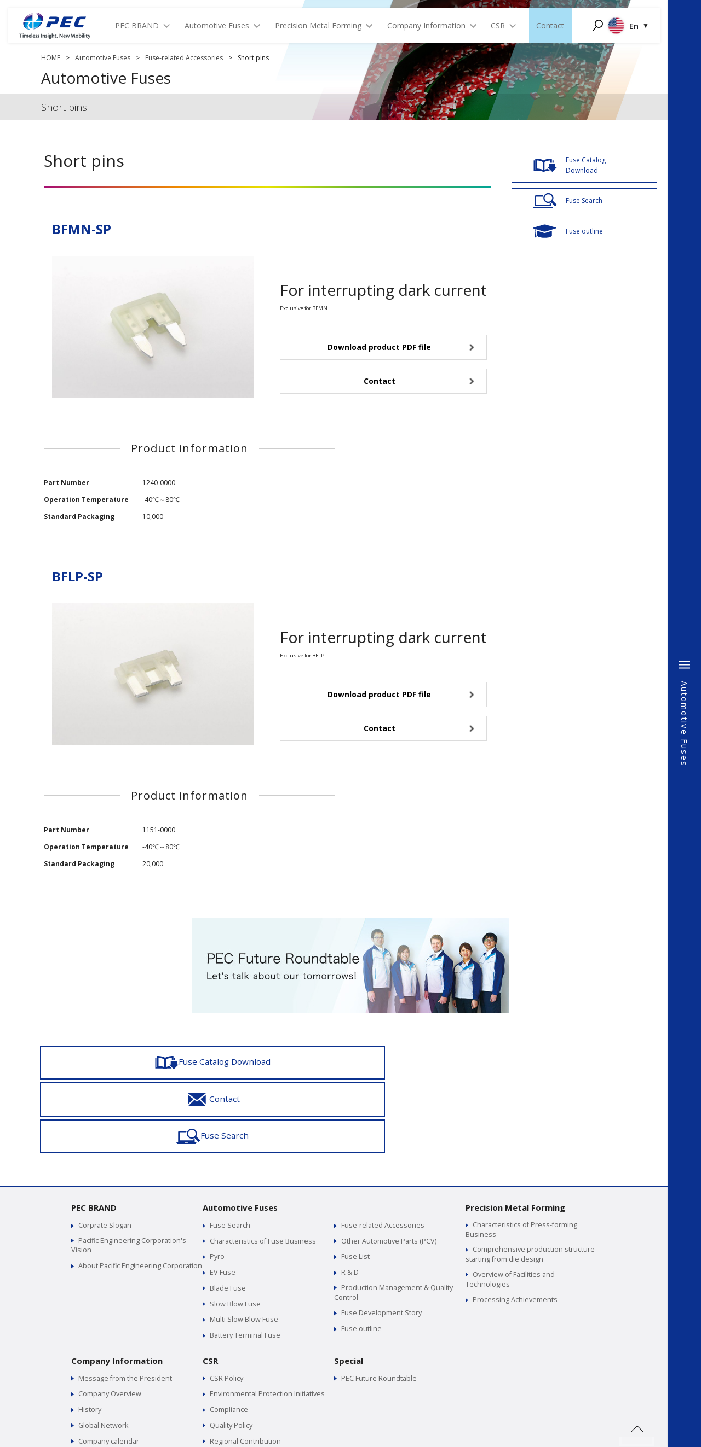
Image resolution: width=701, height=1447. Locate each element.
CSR (210, 1282)
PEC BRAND (94, 1132)
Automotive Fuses (102, 57)
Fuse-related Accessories (184, 57)
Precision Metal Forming (515, 1132)
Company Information (117, 1282)
